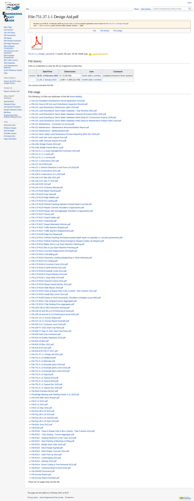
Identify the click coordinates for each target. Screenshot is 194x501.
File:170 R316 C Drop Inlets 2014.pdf (47, 277)
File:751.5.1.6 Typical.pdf (42, 374)
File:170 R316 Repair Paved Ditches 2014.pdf (51, 284)
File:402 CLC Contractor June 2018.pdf (48, 324)
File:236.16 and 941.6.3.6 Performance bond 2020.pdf (54, 314)
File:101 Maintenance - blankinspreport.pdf (50, 131)
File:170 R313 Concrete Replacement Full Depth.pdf (54, 251)
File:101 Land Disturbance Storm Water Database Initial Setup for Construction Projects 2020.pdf (73, 117)
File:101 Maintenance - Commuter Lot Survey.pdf (52, 124)
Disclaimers (69, 497)
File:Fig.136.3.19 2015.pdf (42, 411)
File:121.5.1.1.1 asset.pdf (42, 154)
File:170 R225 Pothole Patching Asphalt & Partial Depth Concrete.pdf (61, 204)
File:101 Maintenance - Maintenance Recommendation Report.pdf (60, 127)
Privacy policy (33, 497)
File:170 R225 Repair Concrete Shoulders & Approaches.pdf (57, 207)
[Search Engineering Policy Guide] (172, 9)
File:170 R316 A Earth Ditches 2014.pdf (48, 267)
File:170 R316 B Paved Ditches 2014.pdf (49, 274)
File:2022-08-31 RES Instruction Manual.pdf (50, 307)
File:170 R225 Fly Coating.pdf (44, 201)
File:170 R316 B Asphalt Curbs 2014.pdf (48, 271)
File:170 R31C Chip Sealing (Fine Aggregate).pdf (52, 304)
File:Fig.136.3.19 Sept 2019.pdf (45, 421)
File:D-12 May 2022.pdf (41, 408)
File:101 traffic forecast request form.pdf (48, 141)
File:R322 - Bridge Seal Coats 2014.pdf (48, 444)
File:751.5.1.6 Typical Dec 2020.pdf (46, 384)
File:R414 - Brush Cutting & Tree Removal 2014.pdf (53, 464)
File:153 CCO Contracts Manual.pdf (46, 187)
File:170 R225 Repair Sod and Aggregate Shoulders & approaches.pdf (62, 211)
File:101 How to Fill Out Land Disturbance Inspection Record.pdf (59, 104)
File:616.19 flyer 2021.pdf (42, 344)
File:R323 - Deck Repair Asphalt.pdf (47, 448)
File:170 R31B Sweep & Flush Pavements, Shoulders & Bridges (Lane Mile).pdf (66, 298)
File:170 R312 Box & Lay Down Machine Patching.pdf (54, 247)
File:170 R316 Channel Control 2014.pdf (49, 281)
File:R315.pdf (37, 428)
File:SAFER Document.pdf (42, 471)
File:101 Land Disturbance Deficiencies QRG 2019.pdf (55, 107)
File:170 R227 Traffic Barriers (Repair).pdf (49, 227)
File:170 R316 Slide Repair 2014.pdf (47, 288)
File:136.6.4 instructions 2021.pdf (45, 171)
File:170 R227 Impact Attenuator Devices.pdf (50, 224)
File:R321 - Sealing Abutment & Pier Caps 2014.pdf (53, 438)
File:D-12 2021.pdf (39, 401)
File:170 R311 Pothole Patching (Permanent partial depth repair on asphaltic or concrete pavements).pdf (76, 237)
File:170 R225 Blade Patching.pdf (46, 191)
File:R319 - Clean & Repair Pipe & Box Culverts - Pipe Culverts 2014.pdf (62, 431)
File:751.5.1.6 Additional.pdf (43, 358)
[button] (97, 54)
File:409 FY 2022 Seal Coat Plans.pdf (47, 328)
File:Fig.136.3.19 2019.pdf (42, 414)
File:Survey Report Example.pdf (45, 478)
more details (75, 96)
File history (104, 31)
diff (35, 25)
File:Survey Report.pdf (41, 474)
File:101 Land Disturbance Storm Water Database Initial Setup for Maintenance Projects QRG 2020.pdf (76, 121)
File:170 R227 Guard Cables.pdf (45, 217)
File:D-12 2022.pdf (39, 404)
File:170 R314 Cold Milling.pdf (44, 254)
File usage (118, 31)
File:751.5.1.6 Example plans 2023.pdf (48, 364)
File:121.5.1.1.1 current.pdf (43, 157)
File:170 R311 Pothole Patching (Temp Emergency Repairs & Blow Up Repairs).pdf (67, 241)
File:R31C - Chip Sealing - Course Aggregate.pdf (52, 434)
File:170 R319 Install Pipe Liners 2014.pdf (49, 294)
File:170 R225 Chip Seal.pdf (43, 194)
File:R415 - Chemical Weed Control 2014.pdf (50, 468)
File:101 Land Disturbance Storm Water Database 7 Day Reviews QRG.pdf (64, 111)
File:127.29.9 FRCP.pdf (41, 164)
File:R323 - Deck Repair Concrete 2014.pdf (50, 451)
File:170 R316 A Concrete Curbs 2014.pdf (49, 264)
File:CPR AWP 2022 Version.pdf (45, 398)
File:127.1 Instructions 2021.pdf (45, 161)
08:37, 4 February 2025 (47, 76)
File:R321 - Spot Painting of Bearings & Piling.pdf (52, 441)
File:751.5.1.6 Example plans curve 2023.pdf (50, 368)
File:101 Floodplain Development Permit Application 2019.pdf (58, 101)
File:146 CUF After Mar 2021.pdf (45, 177)
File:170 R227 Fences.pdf (42, 214)
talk (71, 23)
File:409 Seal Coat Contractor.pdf (45, 334)
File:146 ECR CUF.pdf (41, 184)
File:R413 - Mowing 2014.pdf (43, 461)
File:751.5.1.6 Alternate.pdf (43, 361)
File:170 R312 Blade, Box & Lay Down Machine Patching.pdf (57, 244)
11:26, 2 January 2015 (46, 80)
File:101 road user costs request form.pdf (49, 137)
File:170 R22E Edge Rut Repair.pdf (46, 234)
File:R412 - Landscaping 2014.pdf (46, 458)
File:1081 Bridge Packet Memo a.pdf (47, 147)
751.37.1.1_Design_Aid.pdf (40, 54)
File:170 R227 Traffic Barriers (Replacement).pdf (52, 231)
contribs (76, 23)
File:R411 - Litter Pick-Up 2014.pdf (46, 454)
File (94, 31)
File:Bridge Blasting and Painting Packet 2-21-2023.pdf (55, 394)
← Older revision (43, 25)
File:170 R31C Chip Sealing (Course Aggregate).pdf (54, 301)
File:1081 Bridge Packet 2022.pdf (45, 144)
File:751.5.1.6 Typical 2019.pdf (44, 378)
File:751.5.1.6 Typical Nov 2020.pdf (46, 388)
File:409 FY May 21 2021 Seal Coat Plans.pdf (51, 331)
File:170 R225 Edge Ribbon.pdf (45, 197)
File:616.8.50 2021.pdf (41, 348)
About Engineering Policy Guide (51, 497)
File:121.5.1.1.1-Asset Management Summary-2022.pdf (55, 151)
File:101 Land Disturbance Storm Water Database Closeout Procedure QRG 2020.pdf (68, 114)
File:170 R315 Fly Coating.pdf (44, 261)
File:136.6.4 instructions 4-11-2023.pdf (48, 174)
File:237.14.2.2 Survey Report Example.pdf (50, 321)
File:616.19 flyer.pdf (39, 341)
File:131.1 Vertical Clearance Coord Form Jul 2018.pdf (55, 167)
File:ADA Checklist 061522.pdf (44, 391)
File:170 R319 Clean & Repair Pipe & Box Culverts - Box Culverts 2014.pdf (64, 291)
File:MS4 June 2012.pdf (41, 424)
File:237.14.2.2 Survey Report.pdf (46, 318)
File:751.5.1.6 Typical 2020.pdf (44, 381)
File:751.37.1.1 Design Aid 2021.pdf (46, 354)
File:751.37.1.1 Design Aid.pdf (117, 23)
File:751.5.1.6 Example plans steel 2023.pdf (50, 371)
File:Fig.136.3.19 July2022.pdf (44, 418)
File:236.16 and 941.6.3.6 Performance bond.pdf (52, 311)
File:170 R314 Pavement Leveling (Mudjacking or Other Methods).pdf (61, 258)
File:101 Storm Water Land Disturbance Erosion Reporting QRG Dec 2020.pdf (65, 134)
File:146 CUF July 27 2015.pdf (44, 181)
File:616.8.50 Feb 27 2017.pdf (44, 351)
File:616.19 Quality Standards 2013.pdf (48, 338)
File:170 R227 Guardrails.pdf (43, 221)
